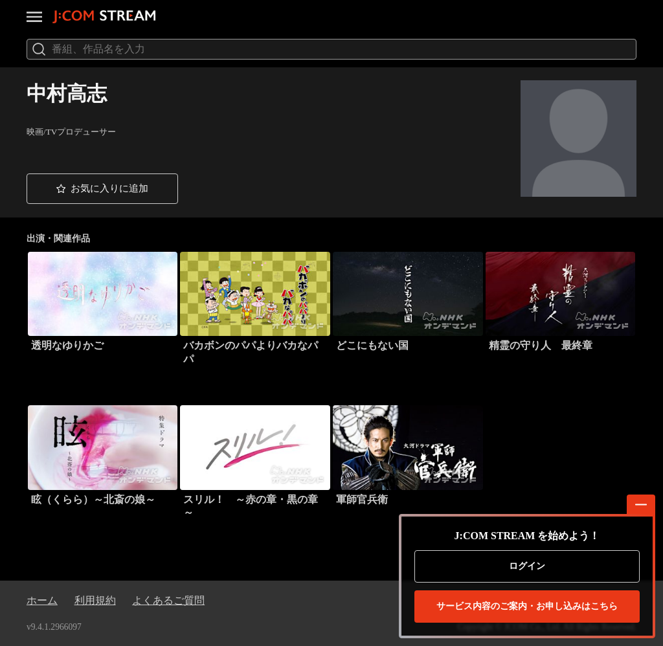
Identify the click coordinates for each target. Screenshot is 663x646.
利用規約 (95, 600)
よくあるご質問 (168, 600)
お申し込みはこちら (527, 606)
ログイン (527, 566)
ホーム (42, 600)
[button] (102, 188)
